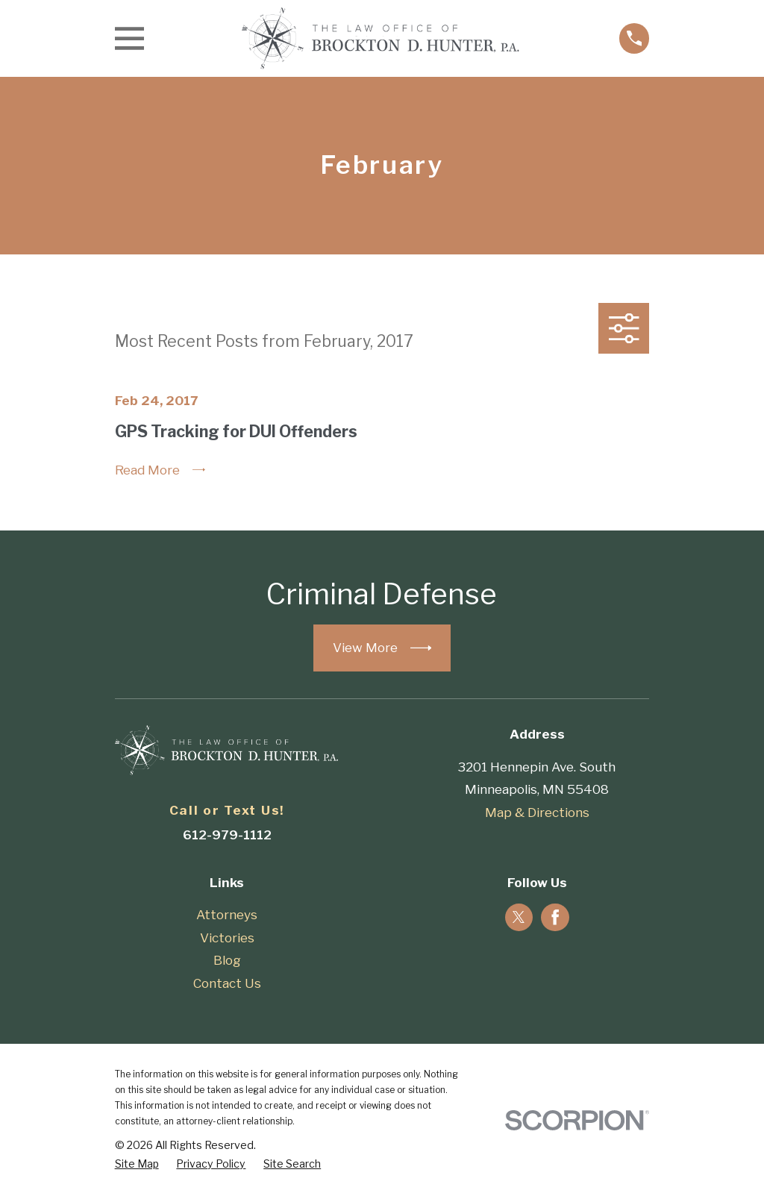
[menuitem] (137, 1164)
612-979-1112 (227, 834)
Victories (227, 937)
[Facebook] (555, 916)
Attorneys (226, 914)
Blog (227, 960)
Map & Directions (537, 812)
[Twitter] (518, 916)
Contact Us (227, 983)
